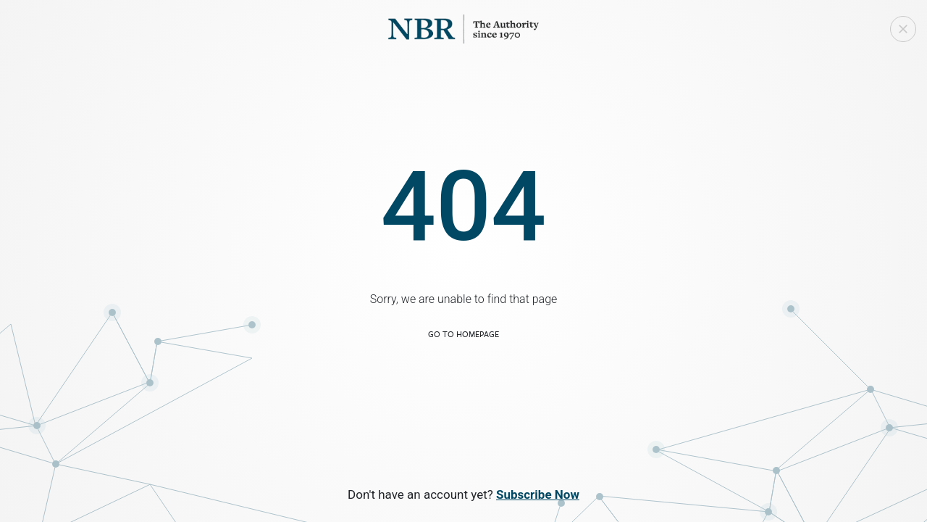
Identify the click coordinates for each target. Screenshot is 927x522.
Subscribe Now (537, 494)
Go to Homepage (463, 334)
